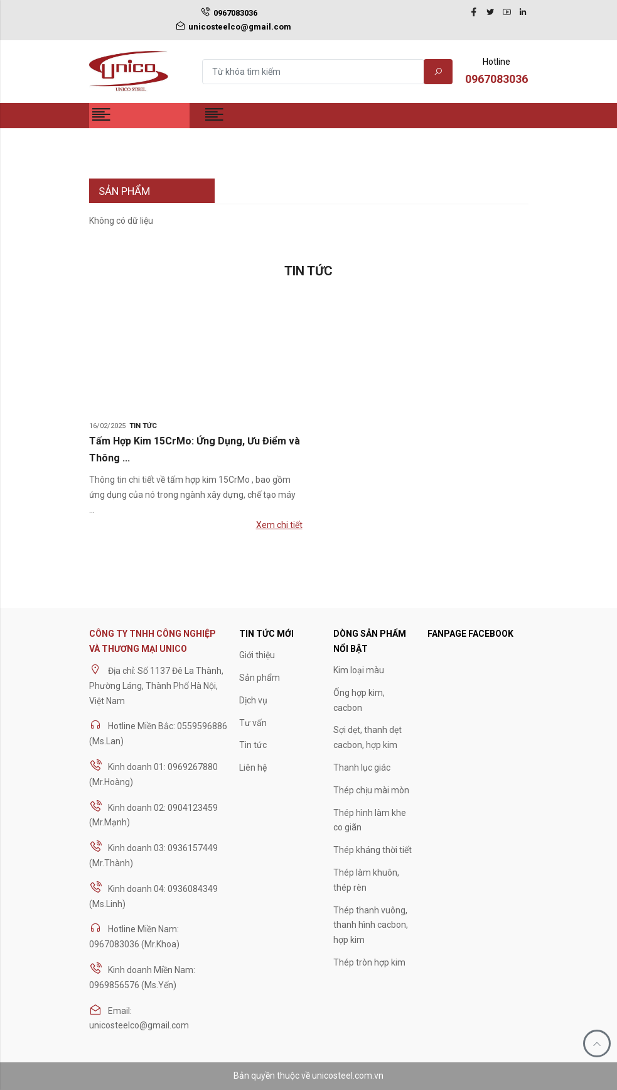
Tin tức (143, 426)
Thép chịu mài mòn (371, 790)
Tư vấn (253, 723)
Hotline (496, 73)
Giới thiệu (257, 655)
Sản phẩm (259, 678)
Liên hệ (253, 767)
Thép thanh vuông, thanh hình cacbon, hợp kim (370, 925)
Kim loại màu (358, 670)
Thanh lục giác (361, 767)
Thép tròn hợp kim (369, 962)
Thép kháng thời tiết (372, 850)
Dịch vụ (253, 700)
